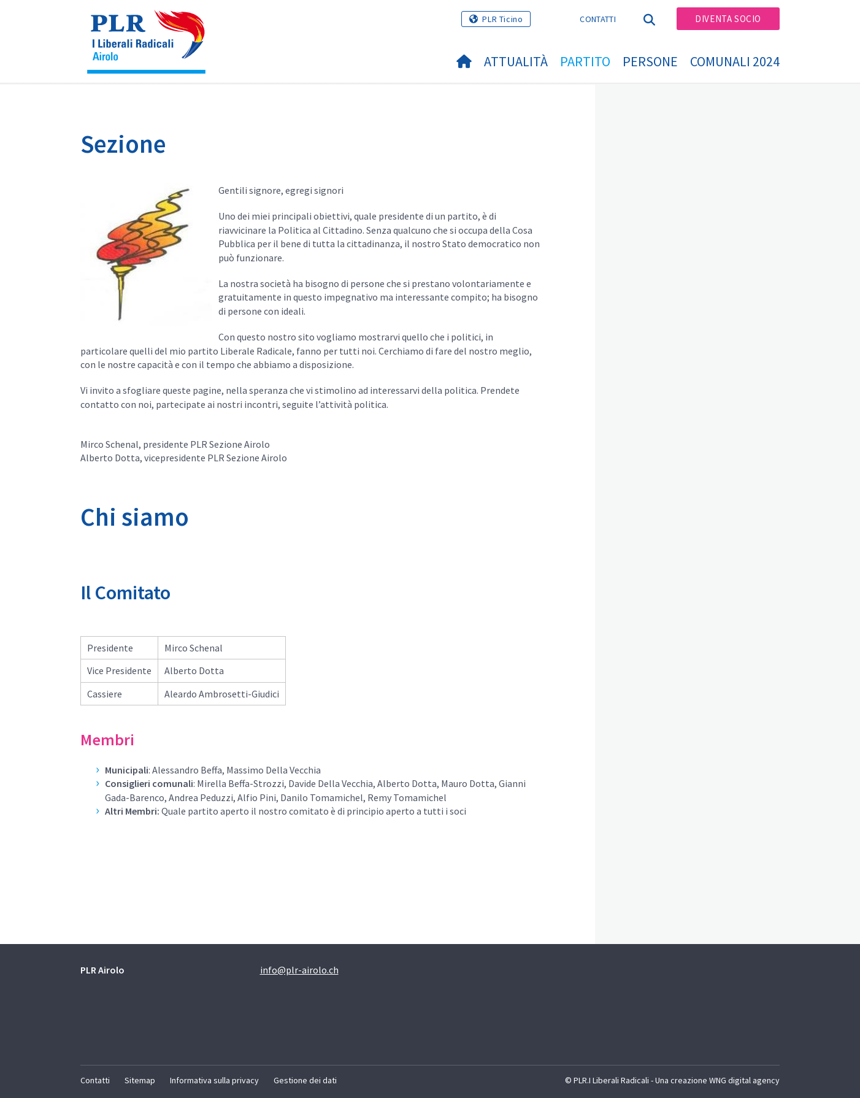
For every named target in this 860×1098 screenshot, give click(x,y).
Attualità (516, 61)
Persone (650, 61)
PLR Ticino (502, 19)
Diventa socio (728, 19)
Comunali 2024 (735, 61)
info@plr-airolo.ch (299, 970)
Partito (585, 61)
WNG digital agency (744, 1080)
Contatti (597, 19)
